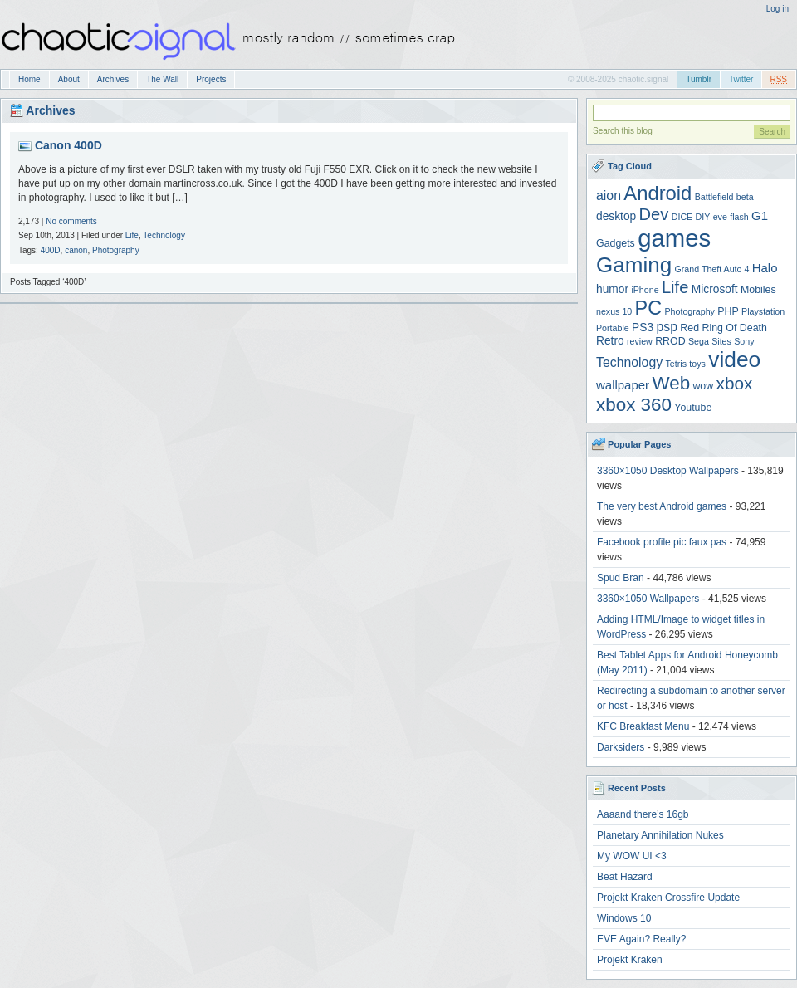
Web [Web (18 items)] (671, 383)
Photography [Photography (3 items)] (690, 311)
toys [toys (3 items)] (697, 364)
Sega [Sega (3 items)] (698, 341)
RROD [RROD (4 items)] (670, 341)
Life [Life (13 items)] (675, 287)
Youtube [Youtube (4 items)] (692, 407)
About (69, 79)
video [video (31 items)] (734, 359)
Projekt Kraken (630, 960)
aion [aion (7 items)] (608, 195)
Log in (777, 8)
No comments (71, 221)
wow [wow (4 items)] (702, 386)
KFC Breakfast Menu (643, 726)
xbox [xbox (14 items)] (734, 383)
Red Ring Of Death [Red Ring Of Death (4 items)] (723, 328)
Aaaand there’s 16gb (643, 814)
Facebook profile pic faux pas (661, 542)
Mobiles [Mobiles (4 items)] (758, 290)
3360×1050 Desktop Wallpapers (668, 471)
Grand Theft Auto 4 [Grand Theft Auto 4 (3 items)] (712, 269)
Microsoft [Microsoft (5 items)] (715, 289)
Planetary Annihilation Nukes (660, 835)
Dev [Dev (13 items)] (654, 214)
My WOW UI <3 (632, 856)
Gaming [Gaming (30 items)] (634, 264)
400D (51, 250)
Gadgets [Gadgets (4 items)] (615, 243)
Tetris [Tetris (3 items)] (676, 364)
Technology (164, 235)
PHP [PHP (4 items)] (727, 311)
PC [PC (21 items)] (649, 308)
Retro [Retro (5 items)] (610, 341)
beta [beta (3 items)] (745, 197)
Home (29, 79)
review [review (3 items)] (640, 341)
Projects (211, 79)
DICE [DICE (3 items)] (682, 217)
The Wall (162, 79)
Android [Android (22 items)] (657, 193)
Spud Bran (620, 578)
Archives (113, 79)
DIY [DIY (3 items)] (703, 217)
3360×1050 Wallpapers (648, 598)
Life (132, 235)
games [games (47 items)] (674, 238)
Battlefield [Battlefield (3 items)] (714, 197)
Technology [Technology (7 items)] (629, 362)
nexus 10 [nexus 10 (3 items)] (614, 311)
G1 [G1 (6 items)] (759, 215)
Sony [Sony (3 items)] (744, 341)
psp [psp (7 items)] (666, 327)
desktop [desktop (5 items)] (616, 216)
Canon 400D (68, 145)
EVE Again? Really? (641, 939)
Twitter (741, 79)
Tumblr (698, 79)
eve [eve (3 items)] (720, 217)
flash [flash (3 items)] (739, 217)
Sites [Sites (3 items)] (721, 341)
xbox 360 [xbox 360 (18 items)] (634, 404)
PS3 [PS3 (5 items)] (642, 327)
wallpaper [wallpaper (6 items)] (622, 385)
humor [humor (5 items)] (612, 289)
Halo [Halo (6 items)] (765, 268)
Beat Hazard (625, 877)
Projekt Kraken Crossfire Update (668, 897)
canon (76, 250)
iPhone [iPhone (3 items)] (644, 290)
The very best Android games (661, 506)
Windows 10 (624, 918)
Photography (115, 250)
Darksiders (620, 747)
